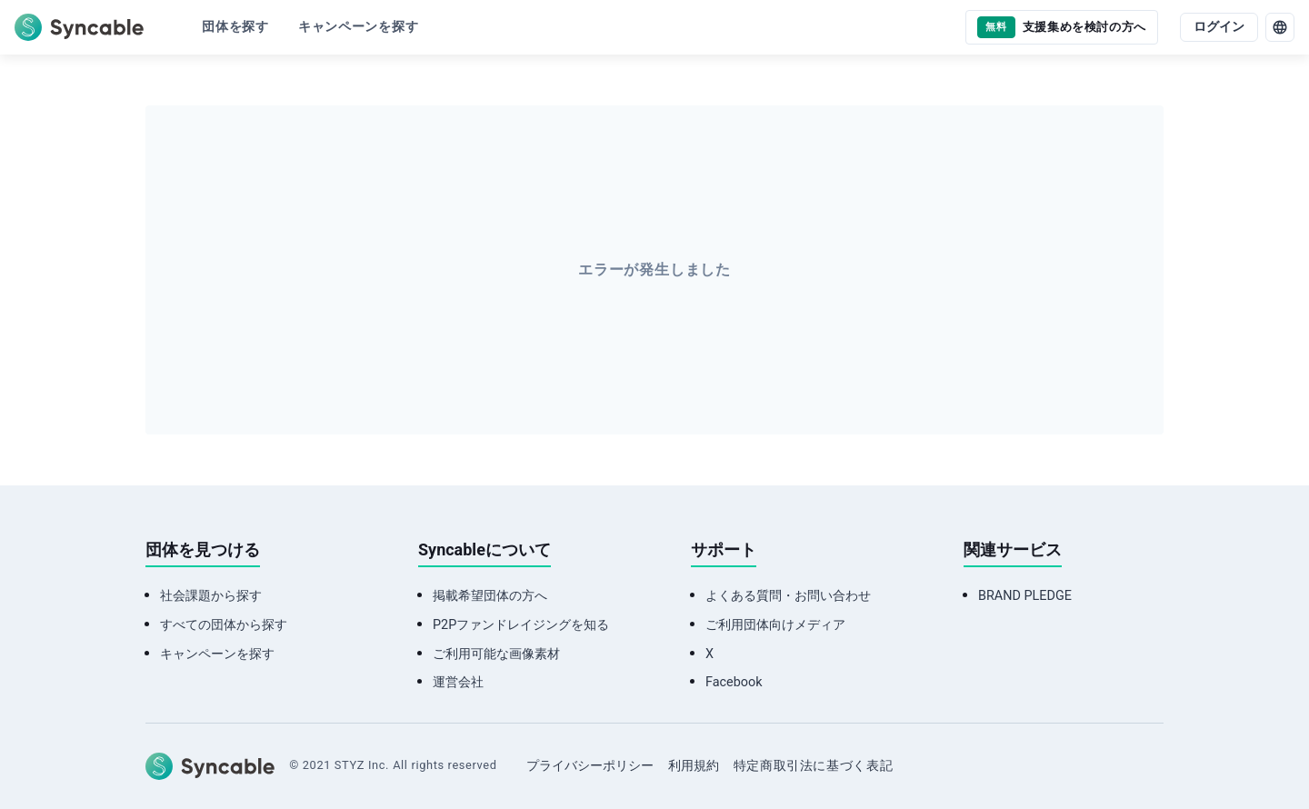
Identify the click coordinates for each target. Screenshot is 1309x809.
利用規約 (693, 766)
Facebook (734, 682)
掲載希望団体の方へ (490, 596)
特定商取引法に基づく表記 (814, 766)
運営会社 (458, 682)
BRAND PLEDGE (1025, 596)
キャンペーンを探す (217, 654)
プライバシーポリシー (590, 766)
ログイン (1219, 27)
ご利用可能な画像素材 (496, 654)
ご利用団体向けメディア (775, 625)
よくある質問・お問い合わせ (788, 596)
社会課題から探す (211, 596)
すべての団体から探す (223, 625)
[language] (1279, 27)
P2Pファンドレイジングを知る (521, 625)
